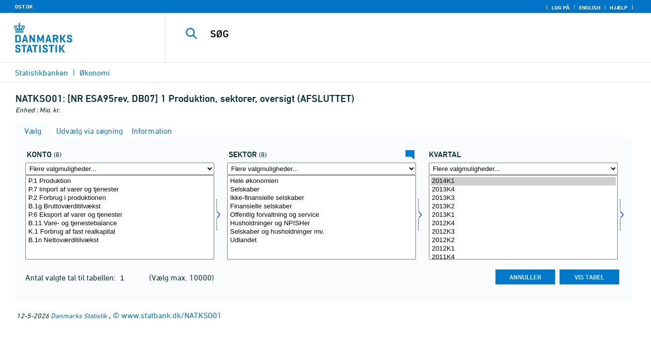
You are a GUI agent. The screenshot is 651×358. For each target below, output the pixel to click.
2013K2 (523, 206)
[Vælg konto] (119, 217)
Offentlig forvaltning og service (321, 215)
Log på (561, 7)
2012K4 (523, 223)
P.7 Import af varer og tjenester (119, 189)
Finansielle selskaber (321, 206)
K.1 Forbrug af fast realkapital (119, 232)
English (589, 7)
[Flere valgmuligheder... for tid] (523, 169)
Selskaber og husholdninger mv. (321, 232)
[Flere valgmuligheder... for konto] (119, 169)
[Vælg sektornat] (321, 217)
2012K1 (523, 249)
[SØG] (397, 34)
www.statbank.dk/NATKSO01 (171, 315)
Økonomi (95, 72)
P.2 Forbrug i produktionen (119, 198)
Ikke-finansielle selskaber (321, 198)
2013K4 (523, 189)
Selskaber (321, 189)
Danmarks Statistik (79, 315)
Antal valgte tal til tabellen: (71, 277)
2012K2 (523, 240)
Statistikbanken (41, 72)
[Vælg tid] (523, 217)
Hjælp (619, 7)
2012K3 (523, 232)
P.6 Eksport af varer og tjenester (119, 215)
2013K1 (523, 215)
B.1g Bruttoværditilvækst (119, 206)
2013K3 (523, 198)
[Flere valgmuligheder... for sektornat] (321, 169)
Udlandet (321, 240)
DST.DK (24, 6)
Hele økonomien (321, 181)
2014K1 (523, 181)
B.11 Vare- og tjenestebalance (119, 223)
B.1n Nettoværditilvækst (119, 240)
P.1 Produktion (119, 181)
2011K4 (523, 257)
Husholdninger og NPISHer (321, 223)
